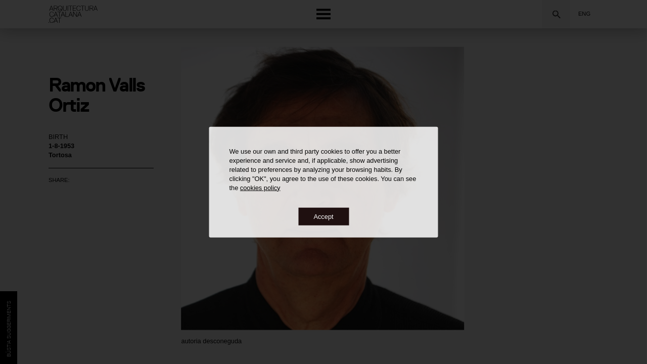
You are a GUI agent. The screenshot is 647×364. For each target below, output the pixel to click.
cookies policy (260, 187)
